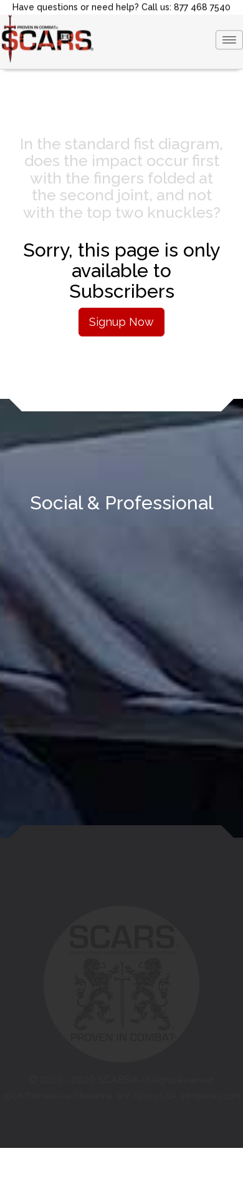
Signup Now (121, 321)
